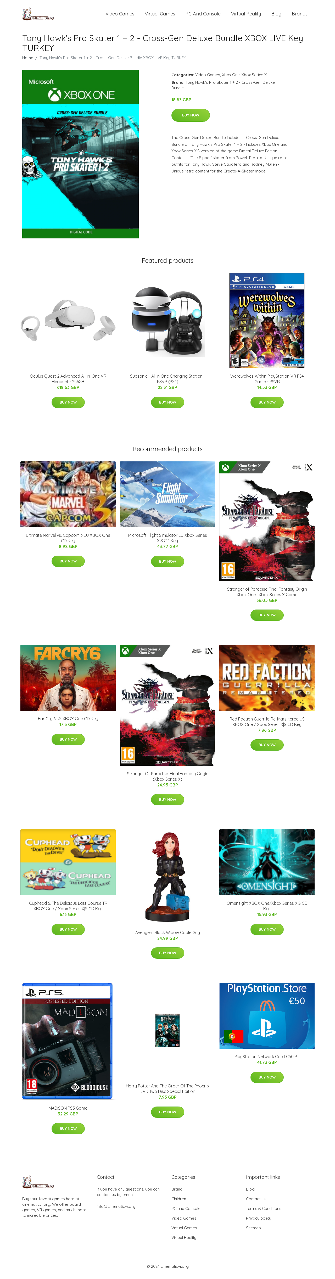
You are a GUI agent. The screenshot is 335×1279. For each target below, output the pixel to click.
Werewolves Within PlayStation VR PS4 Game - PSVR (267, 382)
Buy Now (190, 118)
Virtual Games (160, 16)
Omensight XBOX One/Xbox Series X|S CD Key (267, 909)
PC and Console (203, 16)
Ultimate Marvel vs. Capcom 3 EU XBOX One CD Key (68, 541)
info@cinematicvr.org (116, 1210)
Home (27, 61)
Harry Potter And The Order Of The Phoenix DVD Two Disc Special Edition (167, 1092)
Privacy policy (258, 1221)
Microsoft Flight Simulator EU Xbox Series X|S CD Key (167, 541)
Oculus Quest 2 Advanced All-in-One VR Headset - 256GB (68, 382)
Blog (276, 16)
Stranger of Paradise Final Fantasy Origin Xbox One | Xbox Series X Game (267, 595)
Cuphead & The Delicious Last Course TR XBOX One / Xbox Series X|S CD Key (68, 909)
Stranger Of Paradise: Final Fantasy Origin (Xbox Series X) (167, 780)
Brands (300, 16)
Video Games (119, 16)
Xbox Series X (254, 78)
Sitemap (253, 1231)
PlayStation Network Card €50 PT (266, 1060)
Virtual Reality (246, 16)
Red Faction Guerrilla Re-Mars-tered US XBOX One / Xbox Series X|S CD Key (267, 725)
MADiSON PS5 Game (68, 1111)
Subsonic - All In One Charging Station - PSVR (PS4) (167, 382)
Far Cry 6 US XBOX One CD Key (68, 722)
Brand (176, 1192)
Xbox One (231, 78)
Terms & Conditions (263, 1212)
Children (178, 1202)
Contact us (256, 1202)
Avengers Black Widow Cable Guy (167, 936)
